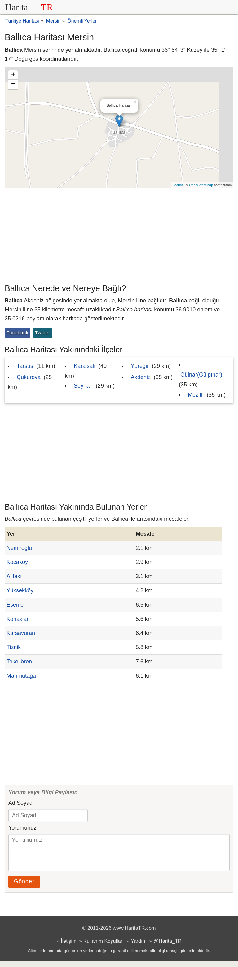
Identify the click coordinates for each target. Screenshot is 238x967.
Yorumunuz (22, 828)
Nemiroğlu (19, 548)
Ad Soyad (20, 803)
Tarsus (25, 366)
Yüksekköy (20, 590)
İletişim (68, 947)
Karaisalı (84, 366)
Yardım (139, 947)
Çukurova (29, 377)
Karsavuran (21, 633)
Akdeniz (141, 377)
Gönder (24, 888)
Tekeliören (19, 661)
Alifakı (14, 576)
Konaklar (18, 619)
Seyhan (83, 386)
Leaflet (178, 185)
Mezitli (196, 395)
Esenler (16, 605)
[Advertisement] (119, 234)
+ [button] (13, 75)
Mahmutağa (21, 676)
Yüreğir (140, 366)
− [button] (13, 84)
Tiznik (14, 647)
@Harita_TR (168, 947)
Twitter (42, 332)
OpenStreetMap (201, 185)
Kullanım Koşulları (103, 947)
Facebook (18, 332)
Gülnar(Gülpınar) (201, 375)
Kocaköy (17, 562)
